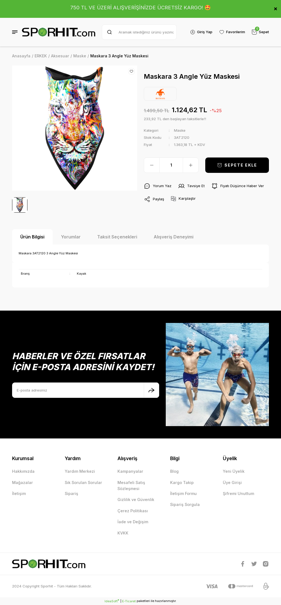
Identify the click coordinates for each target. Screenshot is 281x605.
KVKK (122, 533)
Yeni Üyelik (234, 471)
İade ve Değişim (132, 521)
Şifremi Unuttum (238, 493)
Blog (174, 471)
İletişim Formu (183, 493)
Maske (180, 130)
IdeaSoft (112, 601)
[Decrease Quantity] (151, 165)
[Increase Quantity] (190, 165)
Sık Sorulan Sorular (83, 482)
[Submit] (151, 390)
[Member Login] (201, 32)
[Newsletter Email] (85, 390)
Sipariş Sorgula (185, 504)
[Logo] (58, 32)
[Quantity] (171, 165)
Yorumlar (71, 237)
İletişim (19, 493)
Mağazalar (22, 482)
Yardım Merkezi (80, 471)
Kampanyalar (130, 471)
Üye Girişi (232, 482)
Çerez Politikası (132, 510)
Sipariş (71, 493)
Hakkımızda (23, 471)
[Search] (139, 32)
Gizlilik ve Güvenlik (135, 499)
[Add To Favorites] (131, 71)
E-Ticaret (129, 601)
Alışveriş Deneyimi (173, 237)
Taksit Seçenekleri (117, 237)
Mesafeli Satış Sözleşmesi (131, 485)
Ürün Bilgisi (32, 237)
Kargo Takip (182, 482)
